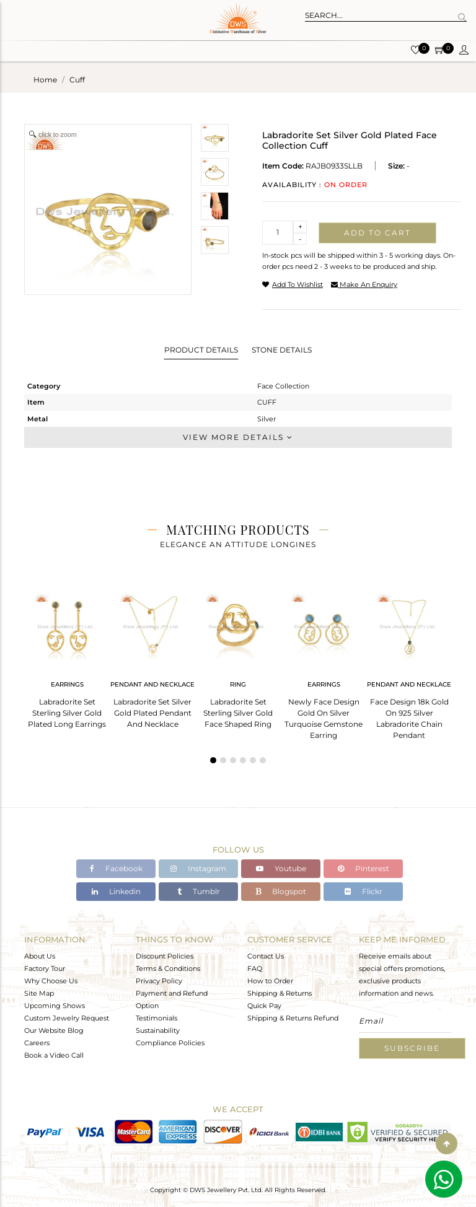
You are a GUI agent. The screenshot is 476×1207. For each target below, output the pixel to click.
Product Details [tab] (201, 349)
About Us (39, 956)
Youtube (281, 868)
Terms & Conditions (168, 968)
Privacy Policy (159, 981)
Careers (37, 1042)
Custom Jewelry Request (66, 1018)
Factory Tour (44, 968)
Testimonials (156, 1018)
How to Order (270, 981)
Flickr (363, 891)
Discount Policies (164, 956)
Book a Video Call (54, 1055)
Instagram (198, 868)
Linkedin (116, 891)
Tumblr (198, 891)
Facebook (116, 868)
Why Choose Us (50, 981)
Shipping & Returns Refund (292, 1018)
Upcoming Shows (54, 1005)
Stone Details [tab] (282, 349)
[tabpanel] (67, 656)
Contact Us (265, 956)
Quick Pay (264, 1005)
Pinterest (363, 868)
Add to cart (377, 232)
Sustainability (158, 1030)
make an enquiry (364, 284)
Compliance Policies (170, 1042)
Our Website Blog (54, 1030)
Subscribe (412, 1048)
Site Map (39, 993)
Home (45, 79)
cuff (77, 79)
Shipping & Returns (279, 993)
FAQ (254, 968)
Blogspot (280, 891)
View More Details (238, 437)
